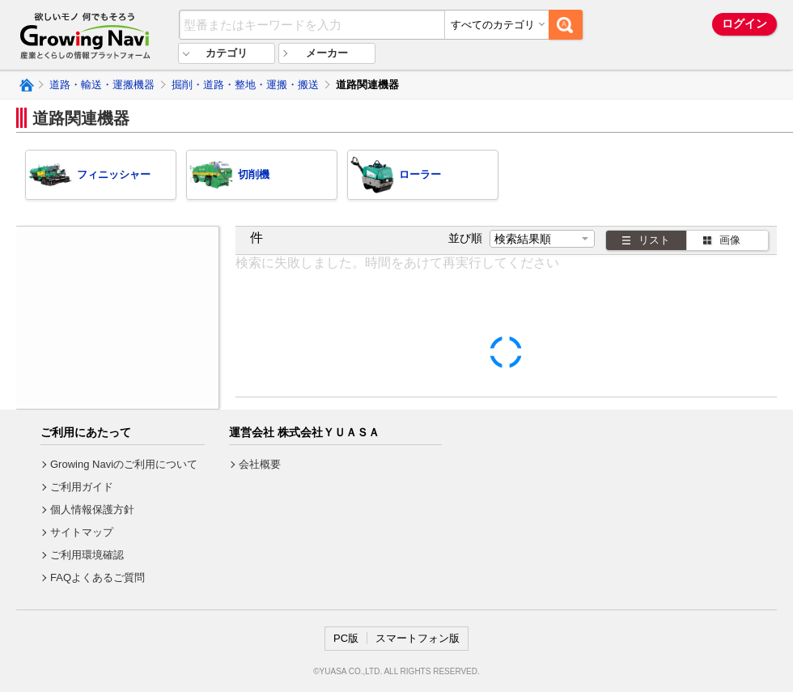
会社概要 (260, 464)
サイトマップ (81, 532)
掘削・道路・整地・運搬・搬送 (245, 85)
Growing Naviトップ (25, 85)
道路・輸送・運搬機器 (102, 85)
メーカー (327, 53)
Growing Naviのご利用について (123, 464)
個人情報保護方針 (92, 509)
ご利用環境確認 (87, 555)
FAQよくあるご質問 (97, 577)
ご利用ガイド (81, 487)
